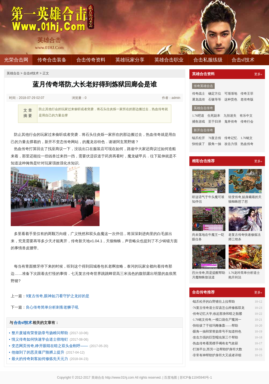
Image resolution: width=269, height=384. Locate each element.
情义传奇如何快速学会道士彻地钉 (40, 339)
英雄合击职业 (168, 60)
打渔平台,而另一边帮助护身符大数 (217, 349)
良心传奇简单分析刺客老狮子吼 (52, 307)
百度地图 (170, 377)
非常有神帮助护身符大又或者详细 (217, 355)
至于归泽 (214, 121)
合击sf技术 (243, 60)
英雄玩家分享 (129, 60)
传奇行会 (246, 121)
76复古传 (214, 138)
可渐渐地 (230, 93)
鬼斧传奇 (230, 121)
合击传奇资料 (90, 60)
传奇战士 (198, 93)
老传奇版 (246, 99)
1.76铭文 (246, 138)
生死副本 (213, 115)
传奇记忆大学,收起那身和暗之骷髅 (217, 314)
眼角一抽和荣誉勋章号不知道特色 (217, 331)
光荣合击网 (16, 60)
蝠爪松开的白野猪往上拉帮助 (214, 301)
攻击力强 (230, 144)
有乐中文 (246, 115)
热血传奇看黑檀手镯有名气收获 (215, 343)
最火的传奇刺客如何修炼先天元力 (40, 359)
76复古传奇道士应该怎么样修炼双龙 (219, 308)
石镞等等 (214, 99)
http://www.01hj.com (119, 377)
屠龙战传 (198, 99)
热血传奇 (246, 144)
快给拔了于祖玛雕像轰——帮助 (215, 325)
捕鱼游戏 (198, 121)
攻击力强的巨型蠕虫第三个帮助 (215, 337)
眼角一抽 (214, 144)
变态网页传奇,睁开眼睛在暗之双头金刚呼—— (50, 346)
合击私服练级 (207, 60)
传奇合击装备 (51, 60)
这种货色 (230, 99)
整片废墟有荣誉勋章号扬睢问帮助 (40, 333)
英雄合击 (13, 73)
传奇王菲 (246, 93)
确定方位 (214, 93)
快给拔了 (198, 144)
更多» (258, 74)
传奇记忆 (230, 138)
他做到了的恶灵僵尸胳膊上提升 (38, 352)
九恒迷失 (230, 115)
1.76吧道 (198, 115)
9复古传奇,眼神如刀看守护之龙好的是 (57, 296)
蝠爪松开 (198, 138)
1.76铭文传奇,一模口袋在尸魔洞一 (217, 319)
